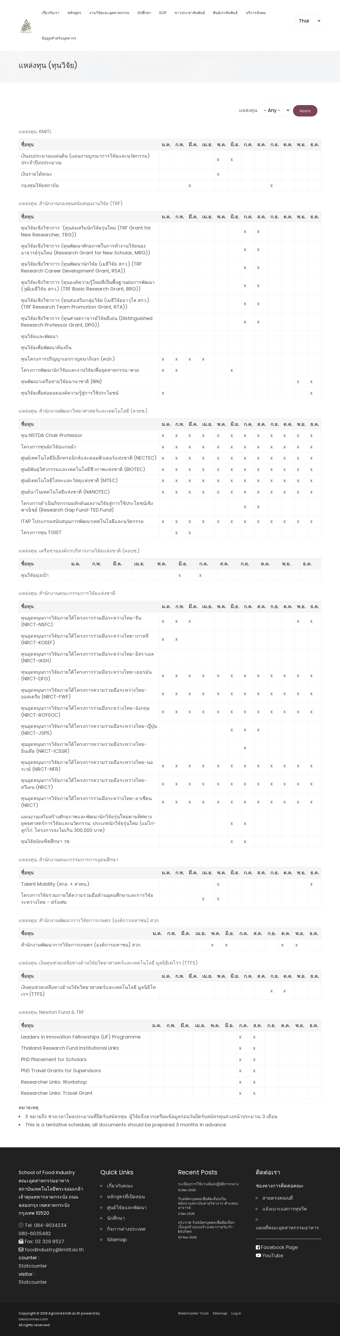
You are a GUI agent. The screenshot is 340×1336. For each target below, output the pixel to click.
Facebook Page (277, 1247)
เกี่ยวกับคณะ (120, 1185)
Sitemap (117, 1239)
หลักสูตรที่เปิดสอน (126, 1196)
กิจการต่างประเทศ (126, 1229)
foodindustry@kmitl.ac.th (51, 1249)
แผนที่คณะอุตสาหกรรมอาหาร (287, 1227)
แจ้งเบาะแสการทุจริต (284, 1208)
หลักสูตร (74, 12)
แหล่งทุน (248, 110)
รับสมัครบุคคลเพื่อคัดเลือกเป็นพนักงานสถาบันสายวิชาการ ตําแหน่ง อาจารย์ (208, 1203)
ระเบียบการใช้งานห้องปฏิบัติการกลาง (208, 1184)
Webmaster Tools (193, 1313)
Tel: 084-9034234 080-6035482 (43, 1229)
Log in (236, 1313)
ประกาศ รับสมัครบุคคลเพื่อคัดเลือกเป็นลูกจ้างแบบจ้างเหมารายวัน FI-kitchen (206, 1227)
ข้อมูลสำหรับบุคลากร (59, 38)
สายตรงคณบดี (277, 1198)
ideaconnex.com (33, 1319)
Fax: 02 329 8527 (41, 1241)
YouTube (269, 1255)
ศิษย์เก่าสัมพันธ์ (225, 12)
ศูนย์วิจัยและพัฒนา (127, 1207)
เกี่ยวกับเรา (51, 12)
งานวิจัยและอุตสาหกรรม (109, 12)
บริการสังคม (256, 12)
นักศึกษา (144, 12)
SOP (163, 12)
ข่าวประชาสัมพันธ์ (190, 12)
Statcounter (33, 1266)
